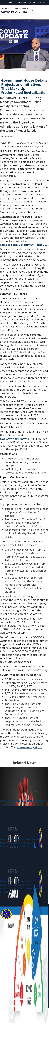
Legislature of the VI (8, 987)
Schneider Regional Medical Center (14, 980)
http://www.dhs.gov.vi (13, 438)
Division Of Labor (7, 969)
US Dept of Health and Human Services (16, 999)
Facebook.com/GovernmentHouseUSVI (24, 244)
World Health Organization (11, 1006)
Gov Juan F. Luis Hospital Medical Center (16, 976)
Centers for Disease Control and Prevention (17, 995)
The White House (7, 1002)
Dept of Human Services (10, 983)
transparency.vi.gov (29, 747)
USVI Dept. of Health (8, 973)
